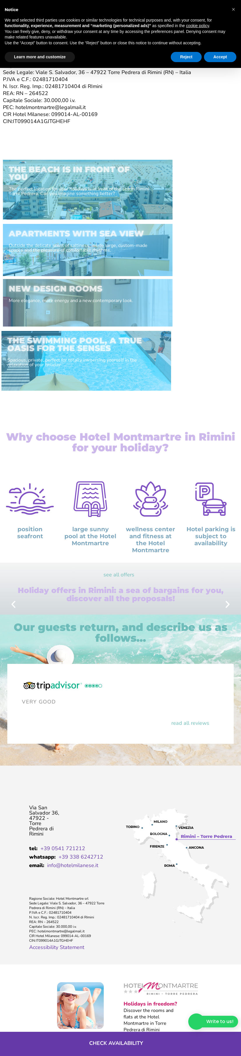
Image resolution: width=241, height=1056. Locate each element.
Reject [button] (186, 57)
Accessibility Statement (56, 859)
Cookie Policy (113, 1023)
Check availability (116, 1043)
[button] (13, 516)
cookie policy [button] (197, 25)
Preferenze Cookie (150, 1023)
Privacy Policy (81, 1023)
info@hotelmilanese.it (72, 777)
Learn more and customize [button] (40, 57)
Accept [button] (220, 57)
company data (14, 1024)
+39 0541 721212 (63, 760)
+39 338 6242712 (81, 768)
